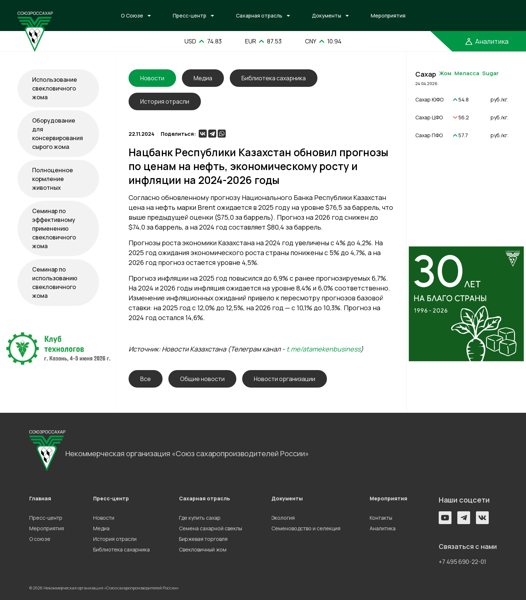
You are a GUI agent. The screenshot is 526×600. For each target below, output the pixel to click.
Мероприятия (388, 15)
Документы (326, 15)
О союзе (39, 538)
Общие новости (202, 379)
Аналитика (383, 528)
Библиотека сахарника (273, 78)
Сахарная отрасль (259, 15)
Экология (283, 517)
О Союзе (132, 15)
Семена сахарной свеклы (210, 528)
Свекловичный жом (202, 549)
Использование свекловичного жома (54, 88)
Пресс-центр (189, 15)
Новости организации (284, 379)
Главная (40, 498)
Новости (103, 517)
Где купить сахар (200, 517)
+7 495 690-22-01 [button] (462, 562)
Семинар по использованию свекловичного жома (54, 282)
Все (145, 379)
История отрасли (164, 101)
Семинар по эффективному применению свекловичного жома (54, 228)
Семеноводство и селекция (305, 528)
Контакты (381, 517)
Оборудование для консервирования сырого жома (57, 133)
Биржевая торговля (203, 538)
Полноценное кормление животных (52, 179)
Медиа (203, 78)
